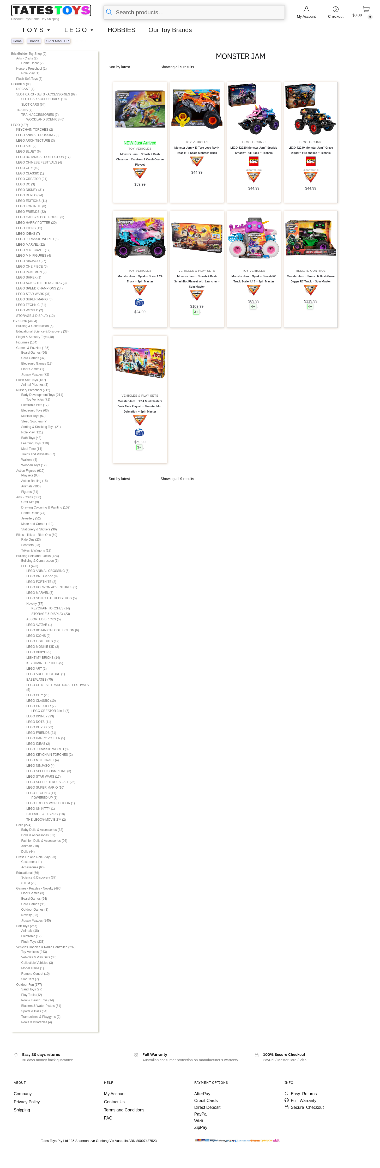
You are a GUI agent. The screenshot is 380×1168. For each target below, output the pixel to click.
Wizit (198, 1121)
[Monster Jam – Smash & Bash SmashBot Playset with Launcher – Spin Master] (196, 237)
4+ (253, 306)
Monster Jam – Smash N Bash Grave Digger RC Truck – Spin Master (311, 279)
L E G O (79, 30)
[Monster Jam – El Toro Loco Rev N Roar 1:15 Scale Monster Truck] (196, 109)
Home (17, 41)
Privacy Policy (27, 1102)
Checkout (335, 16)
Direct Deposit (207, 1107)
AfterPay (202, 1094)
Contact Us (114, 1102)
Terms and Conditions (124, 1110)
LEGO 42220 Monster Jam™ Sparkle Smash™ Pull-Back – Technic (254, 150)
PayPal (201, 1114)
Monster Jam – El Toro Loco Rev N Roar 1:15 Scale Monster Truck (196, 150)
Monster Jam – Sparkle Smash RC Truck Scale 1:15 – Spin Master (253, 279)
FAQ (108, 1118)
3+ (196, 312)
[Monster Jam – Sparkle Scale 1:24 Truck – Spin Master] (140, 237)
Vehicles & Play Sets (197, 270)
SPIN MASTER (57, 41)
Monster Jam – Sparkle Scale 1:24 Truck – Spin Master (140, 279)
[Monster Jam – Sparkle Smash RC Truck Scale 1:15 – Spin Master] (253, 237)
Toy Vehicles (140, 148)
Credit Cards (206, 1100)
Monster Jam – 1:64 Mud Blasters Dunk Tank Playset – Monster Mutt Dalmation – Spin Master (139, 406)
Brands (34, 41)
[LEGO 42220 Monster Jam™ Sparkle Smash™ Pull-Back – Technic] (253, 109)
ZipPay (200, 1127)
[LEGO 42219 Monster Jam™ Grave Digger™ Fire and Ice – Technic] (310, 109)
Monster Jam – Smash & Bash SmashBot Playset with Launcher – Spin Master (197, 281)
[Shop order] (133, 67)
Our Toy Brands (170, 29)
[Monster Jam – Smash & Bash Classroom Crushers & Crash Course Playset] (140, 114)
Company (23, 1094)
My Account (306, 16)
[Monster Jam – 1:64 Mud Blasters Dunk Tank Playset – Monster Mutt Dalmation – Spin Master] (140, 362)
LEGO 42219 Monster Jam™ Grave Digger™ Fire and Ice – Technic (310, 150)
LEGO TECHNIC (254, 142)
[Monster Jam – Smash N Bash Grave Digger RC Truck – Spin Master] (310, 237)
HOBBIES (122, 29)
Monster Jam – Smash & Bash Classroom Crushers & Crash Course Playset (140, 159)
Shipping (22, 1110)
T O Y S (36, 30)
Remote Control (311, 270)
